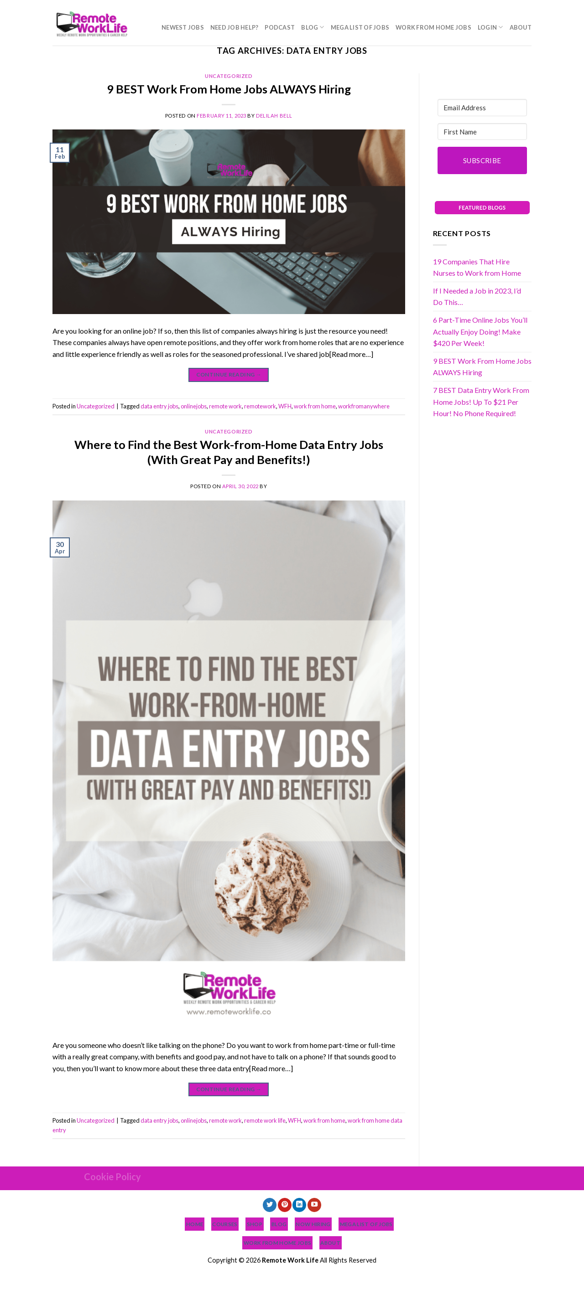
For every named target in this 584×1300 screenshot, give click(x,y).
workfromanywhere (364, 406)
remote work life (265, 1120)
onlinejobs (194, 406)
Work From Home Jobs (433, 27)
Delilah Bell (274, 116)
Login (490, 27)
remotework (260, 406)
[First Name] (482, 131)
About (521, 27)
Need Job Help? (234, 27)
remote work (225, 406)
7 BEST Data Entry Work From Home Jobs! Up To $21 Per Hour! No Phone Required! (481, 402)
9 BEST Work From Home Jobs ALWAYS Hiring (229, 89)
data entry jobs (159, 406)
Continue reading (229, 374)
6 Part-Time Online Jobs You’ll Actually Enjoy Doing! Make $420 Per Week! (480, 331)
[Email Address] (482, 107)
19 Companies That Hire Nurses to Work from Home (477, 267)
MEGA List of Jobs (360, 27)
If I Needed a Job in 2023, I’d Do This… (477, 296)
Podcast (280, 27)
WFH (285, 406)
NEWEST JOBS (183, 27)
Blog (312, 27)
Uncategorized (228, 76)
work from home (315, 406)
